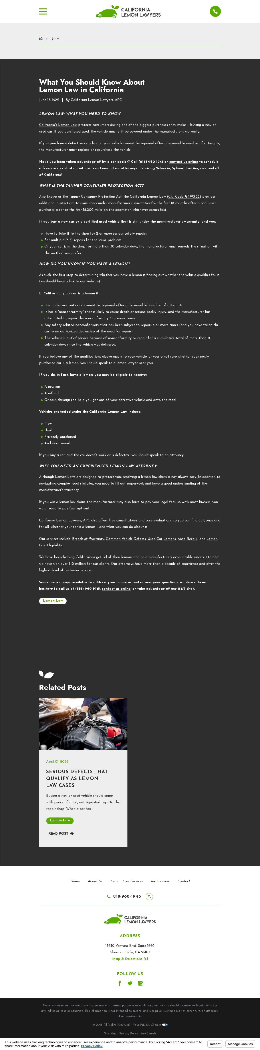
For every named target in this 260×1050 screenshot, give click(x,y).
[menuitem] (110, 1034)
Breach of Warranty (88, 539)
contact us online (183, 162)
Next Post (56, 622)
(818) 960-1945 (151, 162)
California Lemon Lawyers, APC (64, 520)
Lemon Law (53, 601)
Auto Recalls (188, 539)
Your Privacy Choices (150, 1025)
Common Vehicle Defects (126, 539)
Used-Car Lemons (162, 539)
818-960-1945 (127, 897)
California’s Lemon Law (58, 125)
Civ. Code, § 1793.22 (184, 197)
